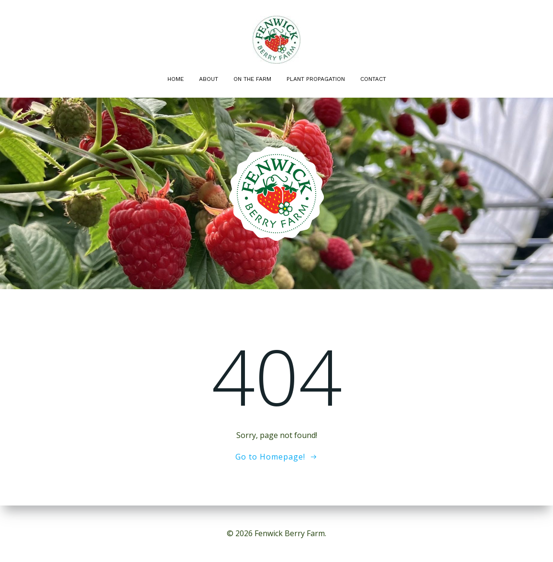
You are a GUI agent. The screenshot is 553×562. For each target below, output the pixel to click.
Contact (373, 79)
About (208, 79)
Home (175, 79)
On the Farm (252, 79)
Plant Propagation (316, 79)
